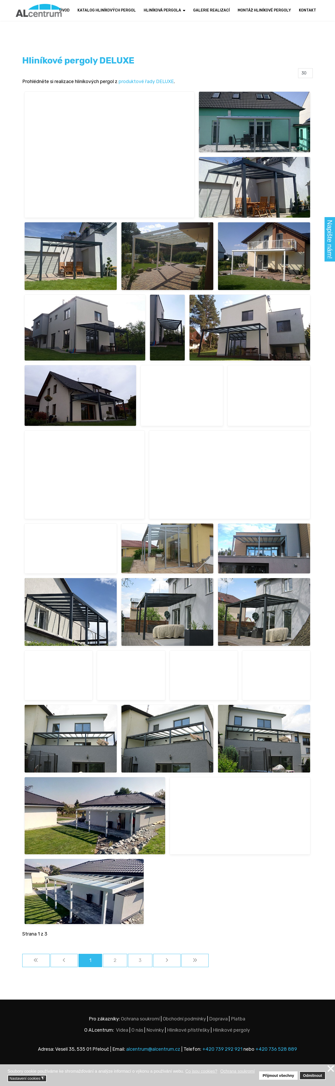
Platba (238, 1019)
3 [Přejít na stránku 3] (140, 960)
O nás (137, 1030)
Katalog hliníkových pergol (106, 10)
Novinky (155, 1030)
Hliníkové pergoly (231, 1030)
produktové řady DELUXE (146, 81)
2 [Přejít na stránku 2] (115, 960)
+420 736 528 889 (276, 1049)
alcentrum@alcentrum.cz (153, 1049)
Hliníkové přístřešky (188, 1030)
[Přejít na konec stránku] (195, 960)
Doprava (218, 1019)
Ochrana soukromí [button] (237, 1071)
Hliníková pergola (162, 10)
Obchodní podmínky (184, 1019)
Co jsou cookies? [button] (201, 1071)
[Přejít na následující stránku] (167, 960)
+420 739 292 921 (222, 1049)
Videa (122, 1030)
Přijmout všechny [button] (278, 1075)
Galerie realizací (211, 10)
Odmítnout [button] (312, 1075)
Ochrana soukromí (140, 1019)
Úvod (64, 10)
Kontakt (307, 10)
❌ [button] (330, 1069)
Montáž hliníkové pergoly (264, 10)
